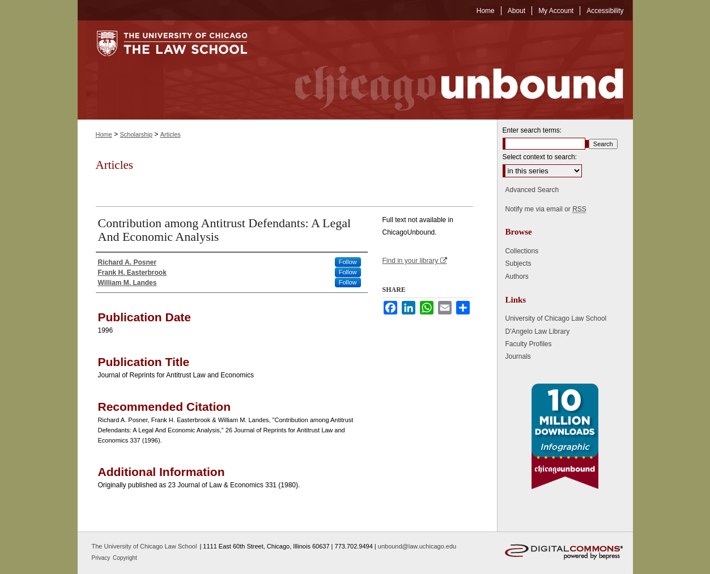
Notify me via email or (545, 209)
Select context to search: (540, 157)
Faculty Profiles (528, 344)
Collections (522, 251)
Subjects (518, 263)
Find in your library (414, 261)
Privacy (102, 558)
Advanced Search (532, 190)
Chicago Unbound (449, 70)
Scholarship (136, 134)
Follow (348, 261)
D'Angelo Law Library (537, 331)
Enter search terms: (532, 130)
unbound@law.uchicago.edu (417, 546)
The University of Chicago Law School (144, 546)
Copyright (125, 558)
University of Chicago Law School (556, 318)
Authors (517, 276)
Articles (170, 134)
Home (104, 134)
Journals (518, 356)
